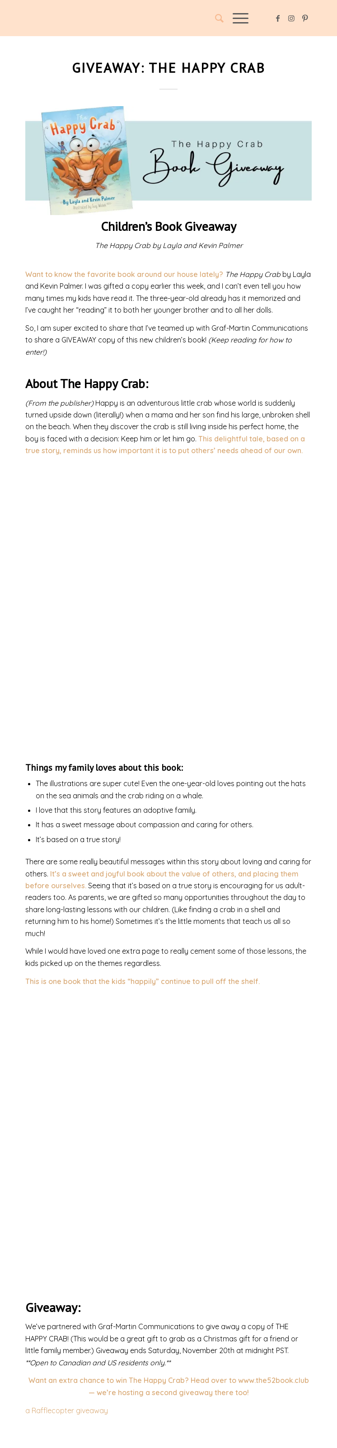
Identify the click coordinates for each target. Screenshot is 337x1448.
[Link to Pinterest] (305, 18)
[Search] (215, 18)
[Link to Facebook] (278, 18)
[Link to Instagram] (291, 18)
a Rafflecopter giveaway (66, 1410)
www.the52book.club (273, 1380)
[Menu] (236, 18)
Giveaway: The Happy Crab (168, 67)
